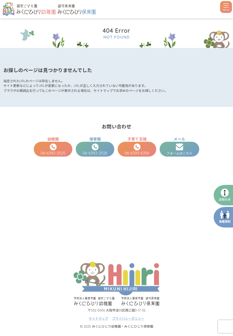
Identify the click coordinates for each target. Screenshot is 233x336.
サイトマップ (98, 318)
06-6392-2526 (95, 149)
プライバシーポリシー (128, 318)
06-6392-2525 (53, 149)
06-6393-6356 (137, 149)
